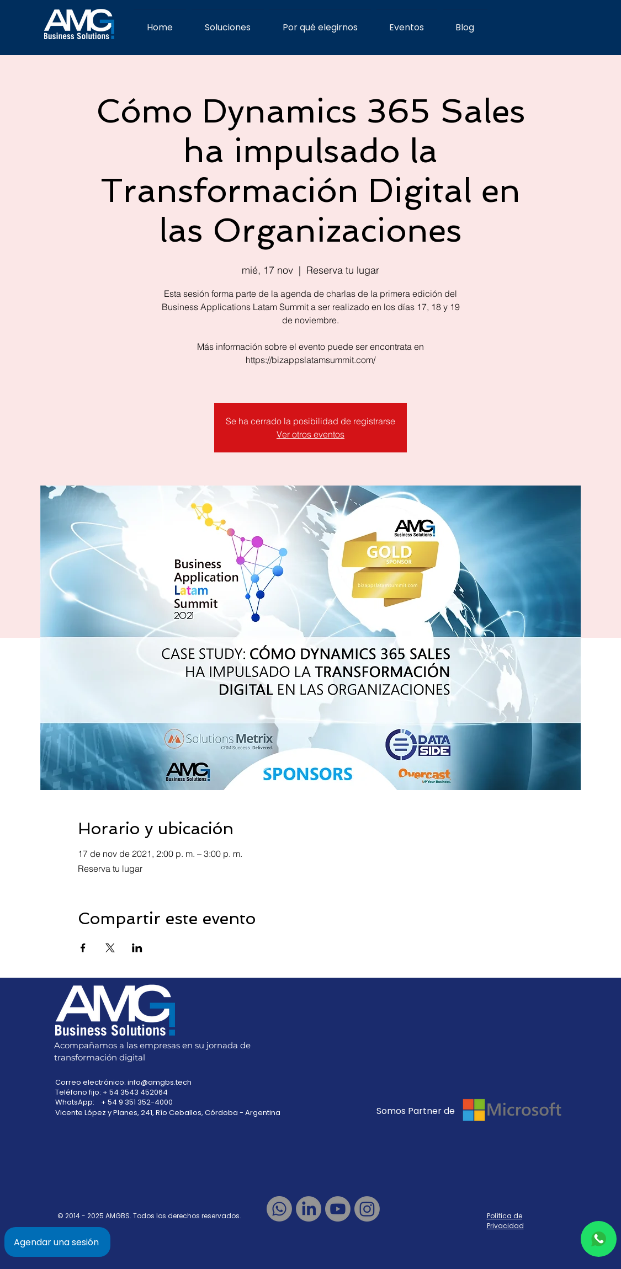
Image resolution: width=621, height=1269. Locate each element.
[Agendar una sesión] (57, 1242)
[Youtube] (338, 1209)
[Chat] (599, 1239)
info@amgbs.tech (160, 1082)
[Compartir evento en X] (110, 947)
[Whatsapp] (279, 1209)
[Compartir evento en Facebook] (83, 947)
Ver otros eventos (310, 434)
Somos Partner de (416, 1111)
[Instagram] (367, 1209)
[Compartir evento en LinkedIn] (137, 947)
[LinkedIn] (308, 1209)
